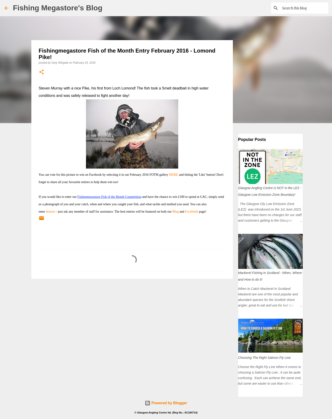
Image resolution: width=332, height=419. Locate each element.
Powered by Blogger (166, 403)
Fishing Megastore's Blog (57, 8)
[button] (41, 72)
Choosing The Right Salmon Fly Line (264, 358)
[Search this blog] (304, 8)
